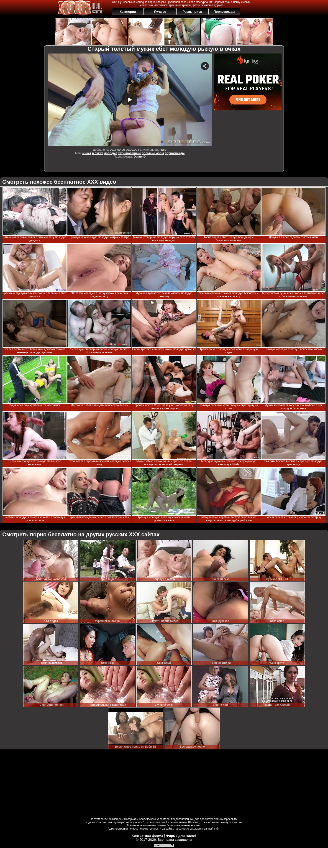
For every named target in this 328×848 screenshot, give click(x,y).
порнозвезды (175, 153)
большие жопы (153, 153)
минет (86, 153)
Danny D (139, 156)
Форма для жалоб (181, 836)
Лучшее (160, 11)
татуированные (129, 153)
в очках (97, 153)
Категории (128, 11)
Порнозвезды (224, 11)
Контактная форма (147, 836)
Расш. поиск (192, 11)
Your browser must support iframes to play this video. (130, 99)
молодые (110, 153)
